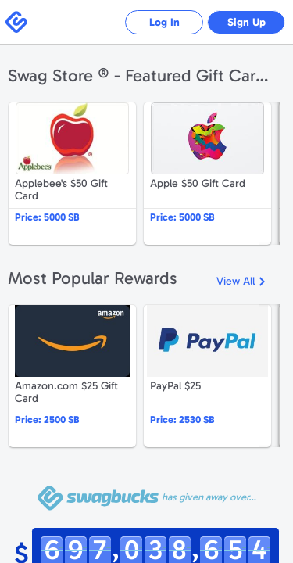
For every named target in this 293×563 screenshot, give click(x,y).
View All (235, 281)
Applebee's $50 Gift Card (72, 173)
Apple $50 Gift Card (207, 173)
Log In (164, 22)
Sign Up (246, 22)
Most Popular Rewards (92, 278)
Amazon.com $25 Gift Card (72, 376)
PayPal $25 (207, 376)
